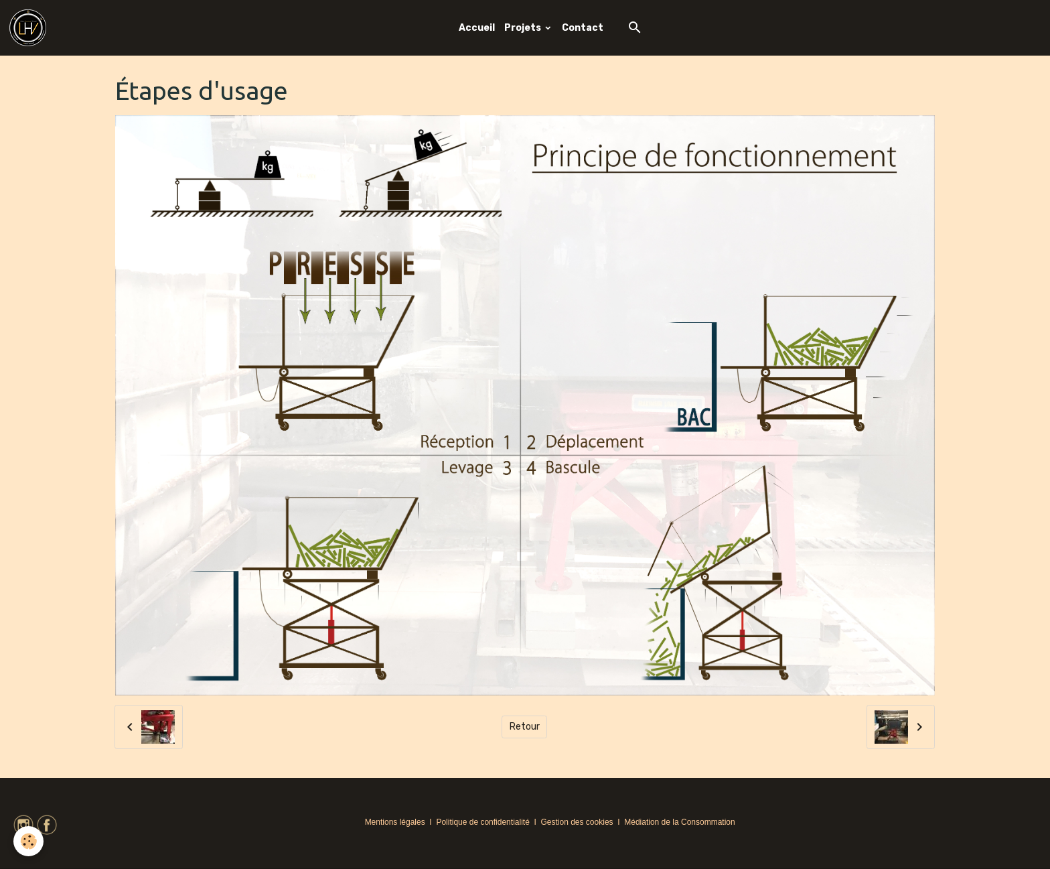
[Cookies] (28, 841)
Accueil (477, 28)
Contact (582, 28)
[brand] (30, 27)
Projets (523, 28)
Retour (525, 726)
